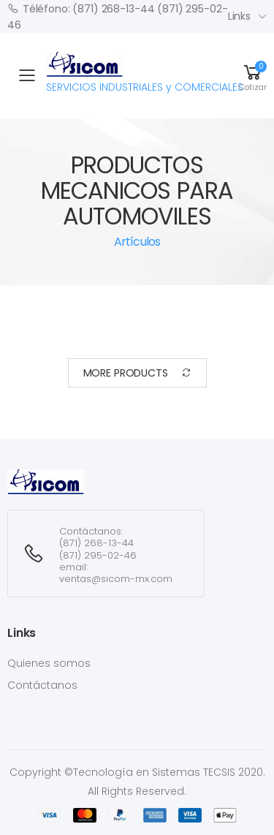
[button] (253, 75)
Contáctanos (42, 685)
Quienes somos (49, 663)
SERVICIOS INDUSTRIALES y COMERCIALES (144, 73)
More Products (137, 373)
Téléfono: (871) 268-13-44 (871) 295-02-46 (117, 16)
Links (239, 16)
